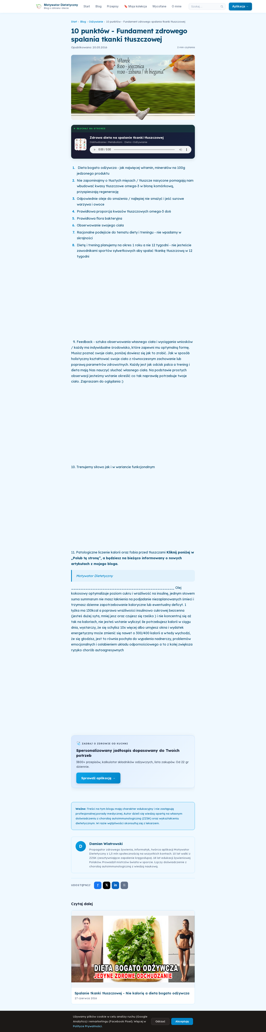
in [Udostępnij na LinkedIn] (115, 885)
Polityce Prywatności (87, 1026)
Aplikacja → (240, 6)
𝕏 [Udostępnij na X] (106, 885)
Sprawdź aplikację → (98, 778)
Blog (99, 6)
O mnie (176, 6)
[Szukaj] (221, 6)
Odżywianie (96, 21)
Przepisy (113, 6)
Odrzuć (160, 1021)
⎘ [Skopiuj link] (124, 885)
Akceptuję (182, 1021)
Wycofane (159, 6)
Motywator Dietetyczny (94, 576)
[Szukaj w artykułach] (203, 6)
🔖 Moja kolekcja (135, 6)
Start (86, 6)
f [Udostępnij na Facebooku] (97, 885)
